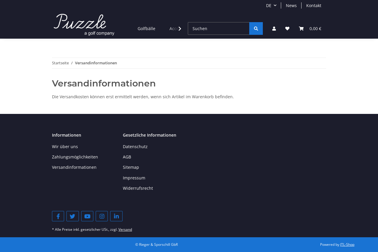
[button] (274, 28)
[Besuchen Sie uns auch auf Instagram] (102, 216)
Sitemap (131, 167)
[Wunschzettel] (287, 28)
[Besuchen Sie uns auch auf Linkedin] (116, 216)
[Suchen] (219, 28)
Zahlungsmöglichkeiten (75, 157)
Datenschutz (135, 146)
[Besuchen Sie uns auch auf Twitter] (72, 216)
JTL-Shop (347, 244)
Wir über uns (65, 146)
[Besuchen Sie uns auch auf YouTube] (87, 216)
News (291, 5)
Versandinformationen (74, 167)
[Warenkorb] (310, 28)
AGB (127, 157)
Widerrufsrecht (138, 188)
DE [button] (268, 5)
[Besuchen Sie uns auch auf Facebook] (58, 216)
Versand (125, 229)
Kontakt (313, 5)
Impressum (134, 178)
